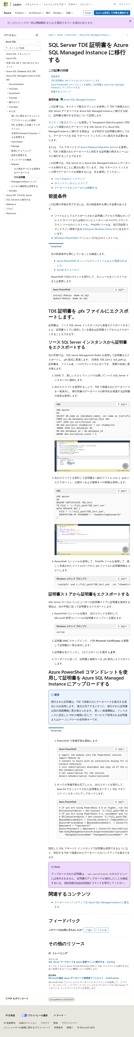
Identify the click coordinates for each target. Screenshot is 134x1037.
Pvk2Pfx (113, 220)
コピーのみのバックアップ (69, 178)
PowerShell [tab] (56, 246)
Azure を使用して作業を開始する (112, 12)
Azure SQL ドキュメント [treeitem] (18, 53)
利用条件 (58, 1027)
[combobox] (22, 41)
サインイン (124, 4)
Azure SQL (71, 34)
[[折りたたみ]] (37, 35)
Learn (51, 34)
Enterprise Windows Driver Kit (99, 229)
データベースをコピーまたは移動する (75, 187)
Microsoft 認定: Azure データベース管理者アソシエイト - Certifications (83, 978)
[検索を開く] (115, 4)
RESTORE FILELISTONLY (77, 882)
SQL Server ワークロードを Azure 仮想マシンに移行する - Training (81, 961)
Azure (60, 34)
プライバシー (68, 1022)
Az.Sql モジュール (67, 269)
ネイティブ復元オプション (63, 122)
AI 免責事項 (9, 1022)
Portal (88, 12)
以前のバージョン (28, 1022)
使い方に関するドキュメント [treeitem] (25, 115)
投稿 (55, 1022)
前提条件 (55, 76)
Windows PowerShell (65, 237)
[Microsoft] (6, 4)
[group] (92, 422)
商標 (69, 1027)
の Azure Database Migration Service (97, 147)
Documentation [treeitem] (16, 84)
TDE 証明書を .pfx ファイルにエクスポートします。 (76, 80)
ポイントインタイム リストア (71, 183)
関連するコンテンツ (61, 91)
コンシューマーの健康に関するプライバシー (26, 1027)
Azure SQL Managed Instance (94, 34)
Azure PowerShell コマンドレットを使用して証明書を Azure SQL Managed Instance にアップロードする (87, 86)
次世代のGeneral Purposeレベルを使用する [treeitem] (26, 135)
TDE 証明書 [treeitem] (19, 177)
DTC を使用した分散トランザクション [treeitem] (25, 126)
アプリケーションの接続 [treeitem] (23, 120)
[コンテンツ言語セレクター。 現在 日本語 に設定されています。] (10, 1015)
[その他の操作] (127, 35)
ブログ (44, 1022)
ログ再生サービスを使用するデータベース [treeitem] (27, 170)
